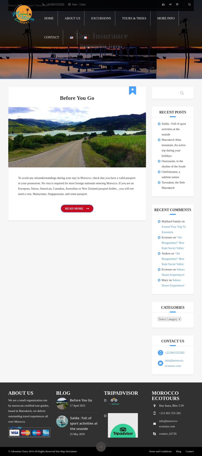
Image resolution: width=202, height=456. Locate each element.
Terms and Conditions (160, 451)
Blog (178, 451)
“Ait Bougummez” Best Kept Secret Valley (173, 243)
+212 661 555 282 (170, 413)
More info (166, 18)
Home (49, 18)
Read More (77, 208)
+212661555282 (174, 352)
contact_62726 (168, 433)
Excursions (101, 18)
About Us (72, 18)
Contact (51, 37)
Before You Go (77, 98)
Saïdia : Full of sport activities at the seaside (174, 129)
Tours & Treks (134, 18)
